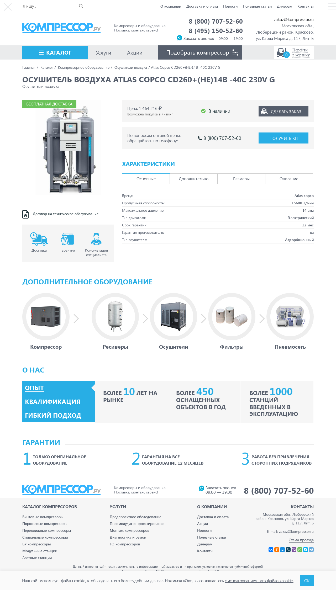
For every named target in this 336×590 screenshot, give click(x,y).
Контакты (305, 6)
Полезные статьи (257, 6)
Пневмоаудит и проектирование (137, 523)
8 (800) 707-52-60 (216, 21)
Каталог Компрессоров (49, 506)
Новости (230, 6)
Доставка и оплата (202, 6)
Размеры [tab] (241, 178)
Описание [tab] (289, 178)
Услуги (118, 506)
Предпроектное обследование (135, 516)
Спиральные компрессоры (45, 537)
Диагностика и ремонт (129, 537)
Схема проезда (301, 539)
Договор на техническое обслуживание (65, 214)
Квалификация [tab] (52, 402)
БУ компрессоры (36, 543)
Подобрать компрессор (197, 52)
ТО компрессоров (125, 543)
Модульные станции (39, 550)
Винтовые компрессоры (43, 516)
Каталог (58, 52)
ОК (306, 580)
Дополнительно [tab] (193, 178)
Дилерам (284, 6)
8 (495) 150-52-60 (216, 30)
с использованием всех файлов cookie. (259, 580)
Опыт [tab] (34, 388)
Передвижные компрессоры (46, 530)
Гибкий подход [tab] (53, 415)
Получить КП (284, 138)
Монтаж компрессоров (129, 530)
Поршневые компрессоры (44, 523)
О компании (170, 6)
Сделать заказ (286, 111)
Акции (202, 523)
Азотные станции (37, 557)
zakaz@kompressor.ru (294, 19)
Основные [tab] (146, 178)
